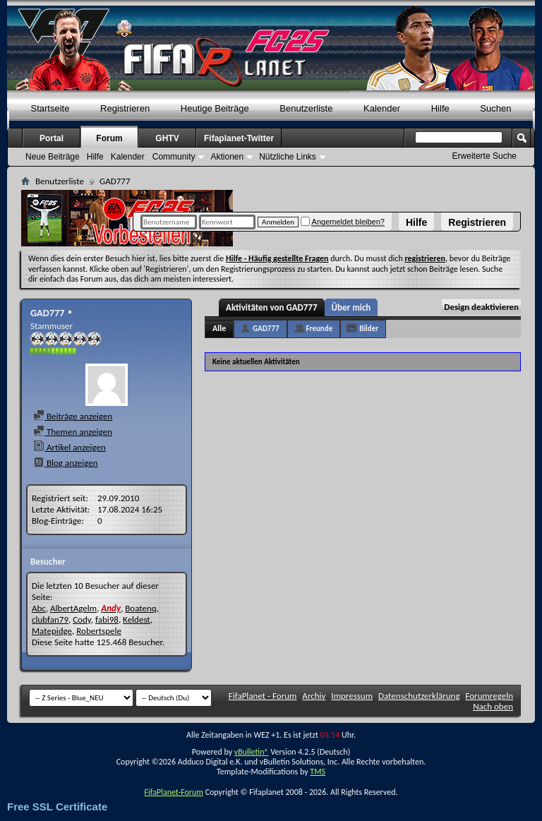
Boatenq (140, 608)
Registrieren (477, 222)
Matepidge (52, 630)
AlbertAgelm (73, 608)
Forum (109, 138)
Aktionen (226, 157)
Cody (82, 619)
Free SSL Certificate (57, 807)
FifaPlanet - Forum (263, 695)
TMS (317, 772)
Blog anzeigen (65, 462)
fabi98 (107, 619)
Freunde (319, 328)
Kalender (381, 108)
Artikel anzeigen (69, 447)
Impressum (352, 695)
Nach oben (493, 706)
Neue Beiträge (52, 157)
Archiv (313, 695)
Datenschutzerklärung (419, 695)
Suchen (495, 108)
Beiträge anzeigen (72, 416)
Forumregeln (489, 695)
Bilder (368, 328)
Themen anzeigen (72, 431)
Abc (39, 608)
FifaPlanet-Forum (173, 792)
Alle (219, 328)
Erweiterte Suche (484, 156)
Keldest (136, 619)
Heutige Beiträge (215, 108)
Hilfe (416, 222)
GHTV (167, 138)
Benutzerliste (305, 108)
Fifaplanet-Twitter (239, 138)
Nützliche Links (287, 157)
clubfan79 (50, 619)
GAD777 (266, 328)
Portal (52, 138)
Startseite (50, 108)
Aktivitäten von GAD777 (272, 307)
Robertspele (98, 630)
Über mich (351, 307)
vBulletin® (251, 752)
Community (173, 157)
